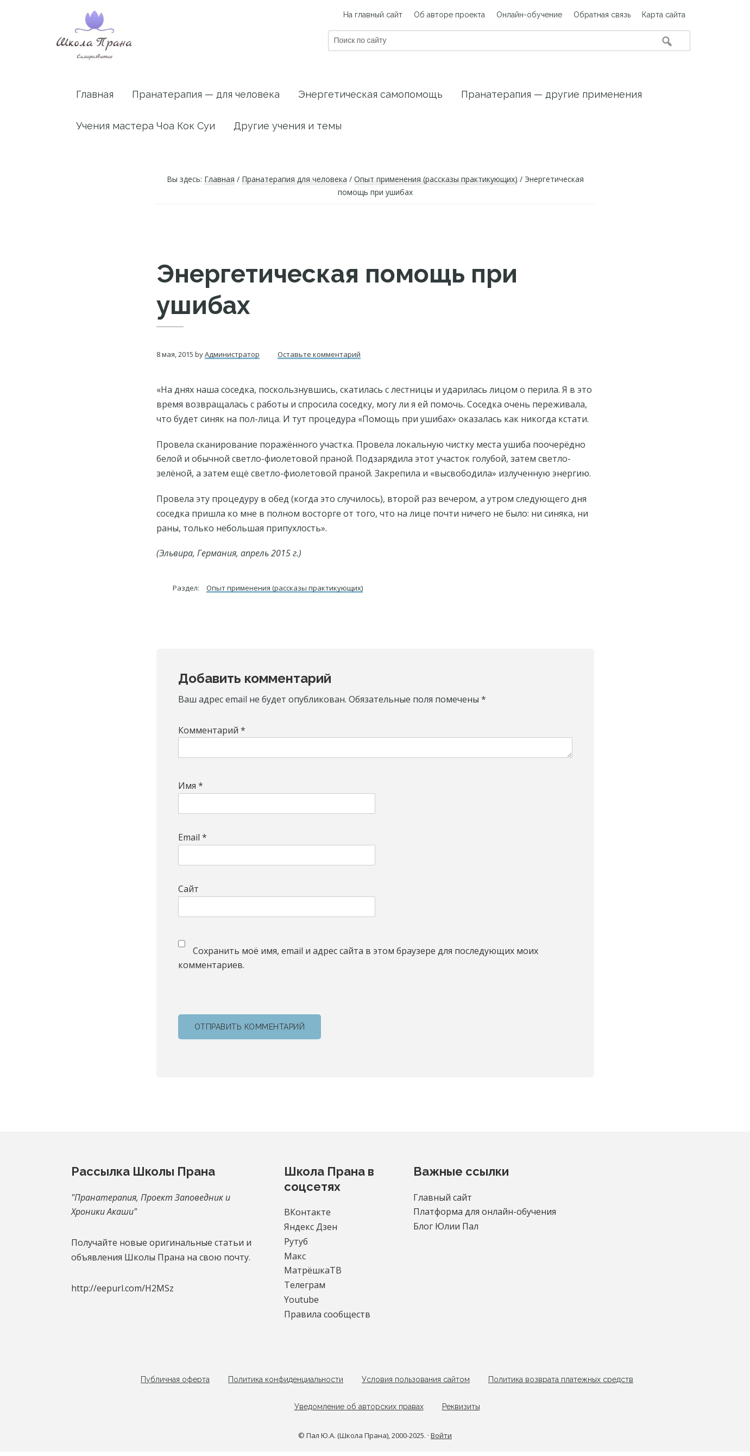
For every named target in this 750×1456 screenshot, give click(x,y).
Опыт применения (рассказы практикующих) (284, 588)
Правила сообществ (327, 1314)
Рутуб (296, 1241)
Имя (190, 786)
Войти (441, 1440)
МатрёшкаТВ (313, 1270)
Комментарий (211, 730)
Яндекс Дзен (310, 1227)
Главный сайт (442, 1197)
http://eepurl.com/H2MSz (122, 1288)
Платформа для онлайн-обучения (484, 1211)
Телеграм (304, 1285)
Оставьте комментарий (319, 354)
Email (192, 837)
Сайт (188, 889)
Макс (295, 1256)
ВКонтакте (307, 1212)
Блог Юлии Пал (445, 1226)
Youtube (301, 1300)
